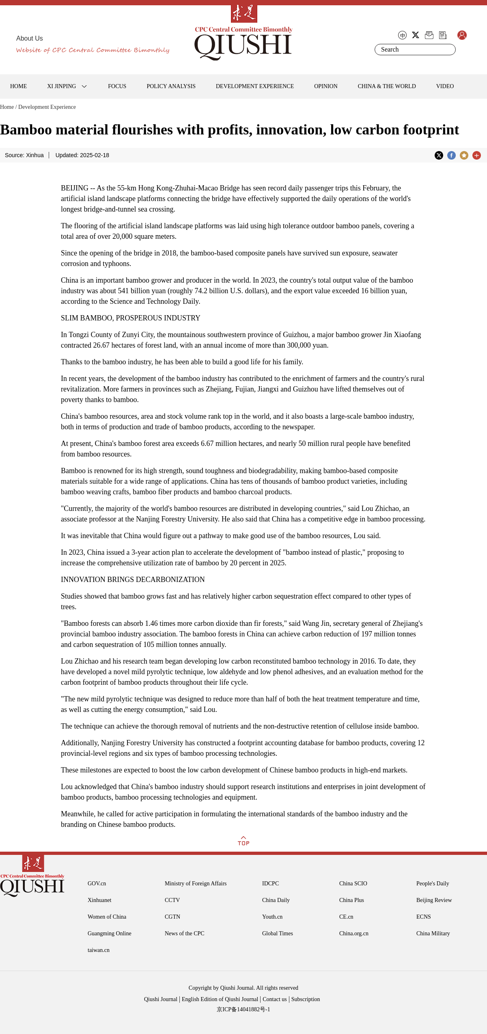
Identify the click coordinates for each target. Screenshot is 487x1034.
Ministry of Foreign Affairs (196, 883)
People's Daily (432, 883)
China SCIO (353, 883)
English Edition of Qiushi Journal (220, 999)
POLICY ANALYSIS (171, 86)
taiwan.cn (99, 950)
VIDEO (445, 86)
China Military (433, 933)
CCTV (172, 900)
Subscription (305, 999)
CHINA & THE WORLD (387, 86)
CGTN (172, 917)
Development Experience (47, 107)
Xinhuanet (99, 900)
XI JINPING (61, 86)
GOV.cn (97, 883)
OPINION (326, 86)
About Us (29, 38)
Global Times (277, 933)
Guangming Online (109, 933)
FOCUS (117, 86)
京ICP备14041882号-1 (243, 1009)
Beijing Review (434, 900)
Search (448, 49)
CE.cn (346, 917)
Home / (8, 107)
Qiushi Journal (160, 999)
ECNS (423, 917)
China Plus (351, 900)
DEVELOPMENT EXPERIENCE (255, 86)
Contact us (275, 999)
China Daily (276, 900)
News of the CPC (185, 933)
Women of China (107, 917)
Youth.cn (272, 917)
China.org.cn (353, 933)
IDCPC (270, 883)
